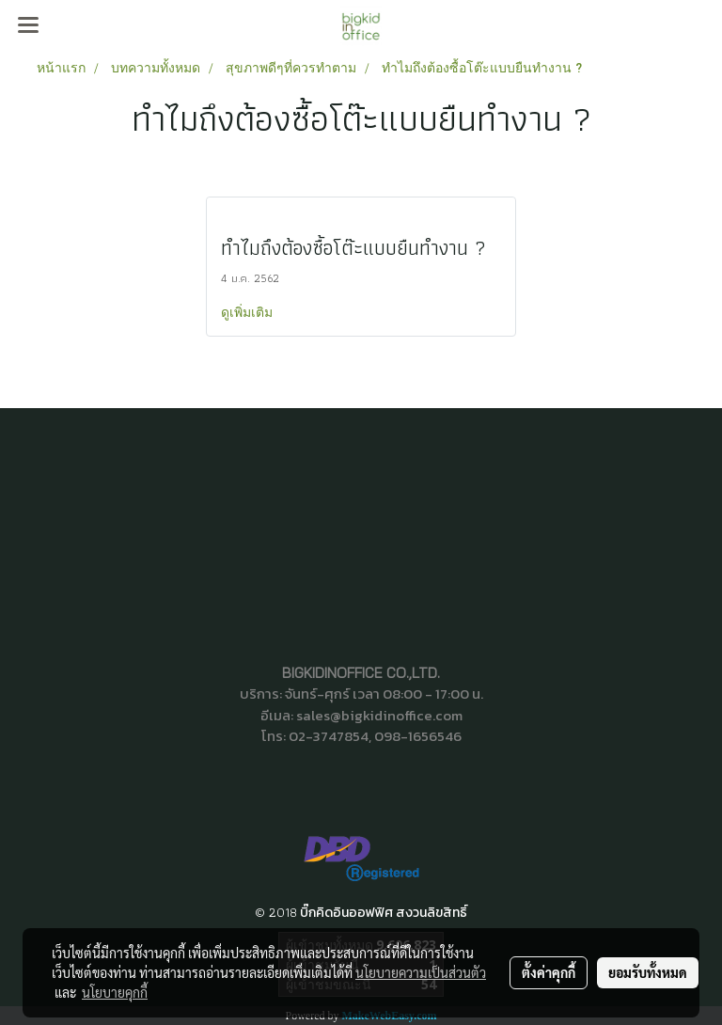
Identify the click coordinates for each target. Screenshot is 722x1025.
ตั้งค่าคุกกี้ (548, 972)
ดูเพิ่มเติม (248, 312)
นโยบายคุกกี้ (115, 992)
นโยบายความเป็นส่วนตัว (420, 972)
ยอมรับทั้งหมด (647, 972)
